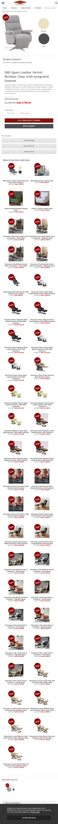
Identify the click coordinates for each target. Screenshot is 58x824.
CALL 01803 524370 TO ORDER (29, 120)
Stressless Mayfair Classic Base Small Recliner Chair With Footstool (16, 431)
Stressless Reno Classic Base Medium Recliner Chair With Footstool (42, 349)
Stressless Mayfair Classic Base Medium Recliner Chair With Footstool (16, 404)
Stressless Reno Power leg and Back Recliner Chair (42, 376)
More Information (12, 803)
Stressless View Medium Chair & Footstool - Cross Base (42, 570)
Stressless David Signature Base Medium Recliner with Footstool (16, 459)
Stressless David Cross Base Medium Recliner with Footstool (42, 487)
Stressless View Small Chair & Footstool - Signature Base (42, 626)
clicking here (35, 812)
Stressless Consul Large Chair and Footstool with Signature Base (16, 709)
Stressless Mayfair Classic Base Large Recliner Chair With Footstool (42, 404)
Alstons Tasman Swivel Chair (42, 208)
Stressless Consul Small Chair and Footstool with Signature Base (16, 765)
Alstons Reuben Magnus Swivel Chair (16, 209)
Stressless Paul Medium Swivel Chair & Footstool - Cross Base (16, 265)
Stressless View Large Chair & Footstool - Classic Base (16, 681)
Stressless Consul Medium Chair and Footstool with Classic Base (42, 709)
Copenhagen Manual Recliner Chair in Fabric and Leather (16, 292)
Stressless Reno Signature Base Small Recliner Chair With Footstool (42, 320)
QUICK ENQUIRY (29, 126)
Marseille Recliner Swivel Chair (42, 181)
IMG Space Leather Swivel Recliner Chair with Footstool (16, 181)
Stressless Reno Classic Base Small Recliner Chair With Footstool (42, 292)
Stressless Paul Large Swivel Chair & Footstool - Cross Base (16, 237)
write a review (29, 151)
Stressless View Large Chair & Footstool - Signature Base (16, 654)
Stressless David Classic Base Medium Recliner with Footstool (16, 542)
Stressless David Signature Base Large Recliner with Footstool (42, 459)
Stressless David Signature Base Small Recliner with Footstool (42, 431)
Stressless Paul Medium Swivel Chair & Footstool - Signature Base (42, 265)
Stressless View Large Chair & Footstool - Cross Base (42, 654)
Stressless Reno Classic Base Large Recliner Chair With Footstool (16, 377)
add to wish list (29, 146)
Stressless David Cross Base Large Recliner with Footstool (16, 515)
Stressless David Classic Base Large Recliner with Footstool (42, 542)
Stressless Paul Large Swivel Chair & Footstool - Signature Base (42, 237)
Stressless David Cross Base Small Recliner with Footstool (16, 487)
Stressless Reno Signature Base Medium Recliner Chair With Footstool (16, 321)
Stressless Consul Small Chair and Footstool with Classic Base (42, 737)
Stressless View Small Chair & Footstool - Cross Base (16, 626)
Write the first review (11, 99)
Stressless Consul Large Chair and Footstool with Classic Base (42, 681)
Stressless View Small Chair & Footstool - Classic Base (42, 598)
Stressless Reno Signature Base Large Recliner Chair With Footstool (16, 349)
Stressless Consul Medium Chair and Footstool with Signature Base (16, 737)
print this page (29, 140)
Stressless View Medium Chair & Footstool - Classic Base (16, 570)
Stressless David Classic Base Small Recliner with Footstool (42, 515)
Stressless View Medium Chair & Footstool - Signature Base (16, 598)
